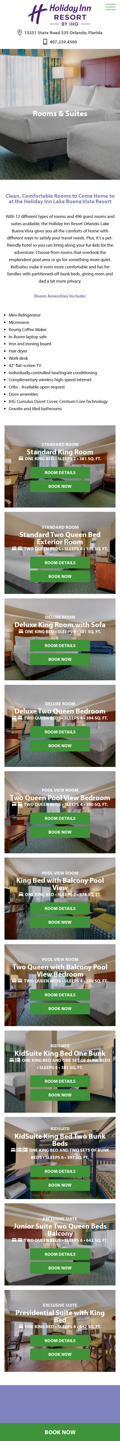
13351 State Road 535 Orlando (63, 32)
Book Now (60, 1432)
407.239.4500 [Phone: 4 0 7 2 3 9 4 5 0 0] (63, 42)
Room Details (60, 472)
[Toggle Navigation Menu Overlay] (111, 7)
